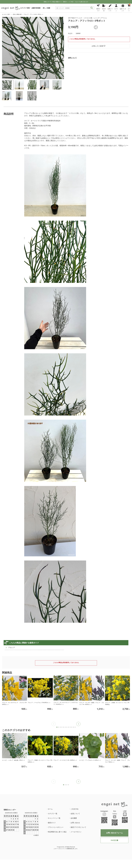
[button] (78, 724)
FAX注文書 (114, 840)
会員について (75, 814)
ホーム (50, 809)
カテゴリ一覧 (52, 814)
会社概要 (74, 818)
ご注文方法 (74, 809)
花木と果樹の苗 (17, 14)
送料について (72, 58)
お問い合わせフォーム (114, 833)
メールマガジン (76, 832)
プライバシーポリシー (55, 827)
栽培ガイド (52, 823)
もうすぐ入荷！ (6, 14)
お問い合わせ (75, 823)
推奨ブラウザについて (78, 827)
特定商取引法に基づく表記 (57, 832)
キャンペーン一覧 (54, 818)
